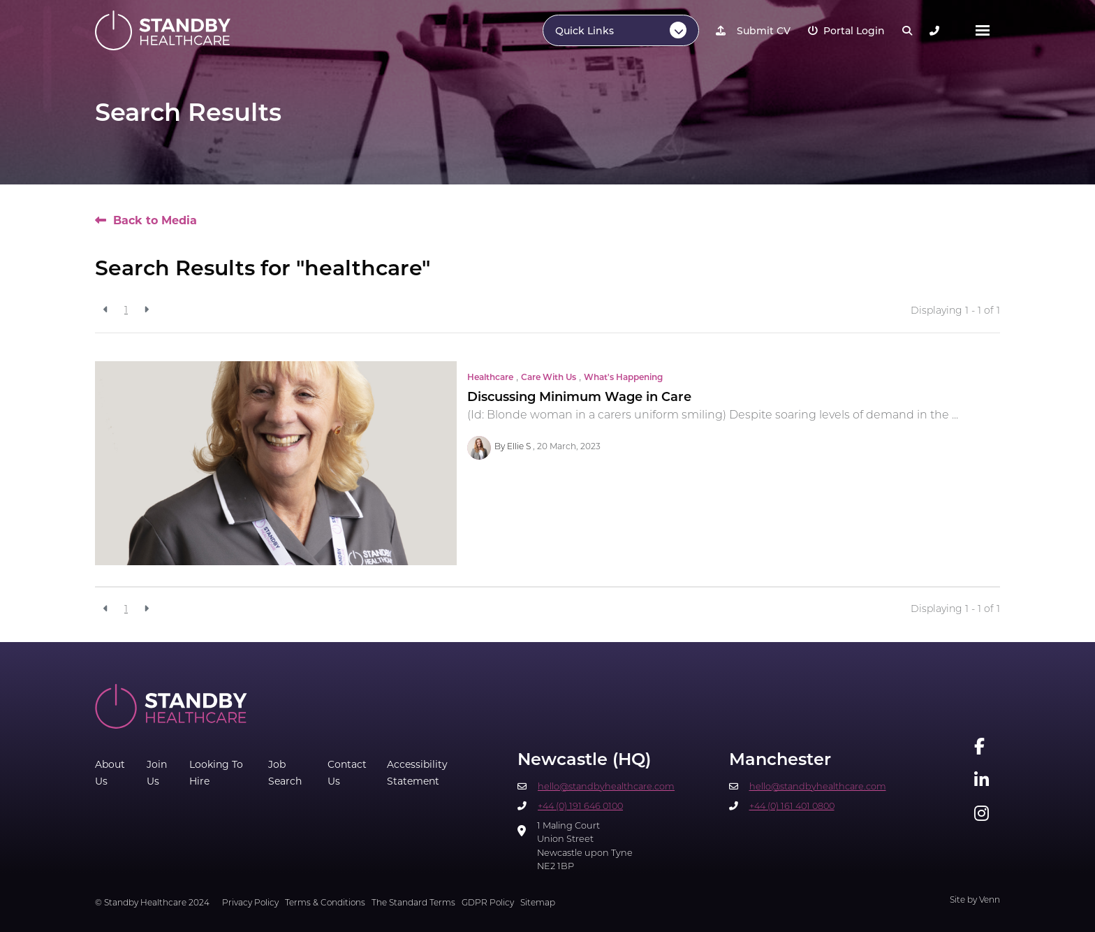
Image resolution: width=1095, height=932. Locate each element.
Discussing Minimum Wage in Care (579, 398)
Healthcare (490, 378)
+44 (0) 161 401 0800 (792, 806)
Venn (989, 900)
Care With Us (548, 378)
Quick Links (584, 31)
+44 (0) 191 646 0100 (580, 806)
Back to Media (155, 220)
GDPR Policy (488, 903)
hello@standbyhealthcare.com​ (606, 787)
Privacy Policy (250, 903)
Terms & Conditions (325, 903)
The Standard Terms (413, 903)
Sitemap (537, 903)
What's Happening (623, 378)
